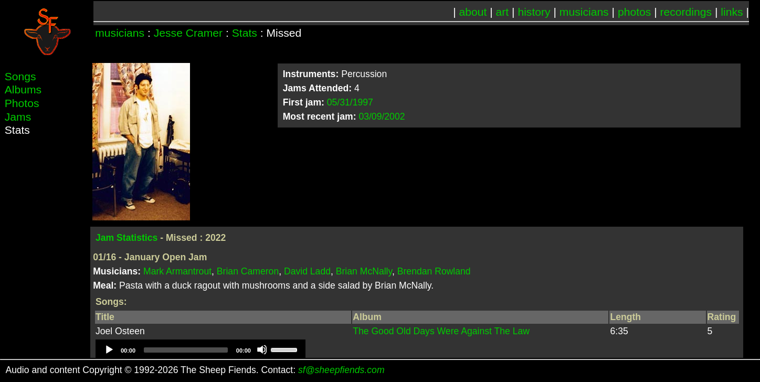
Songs (20, 76)
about (473, 12)
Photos (22, 103)
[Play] (108, 349)
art (502, 12)
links (732, 12)
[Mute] (262, 349)
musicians (584, 12)
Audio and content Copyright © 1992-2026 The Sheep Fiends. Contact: (195, 370)
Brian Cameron (248, 271)
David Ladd (307, 271)
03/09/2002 (381, 116)
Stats (244, 33)
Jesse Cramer (188, 33)
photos (634, 12)
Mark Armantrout (177, 271)
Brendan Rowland (434, 271)
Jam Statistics (126, 237)
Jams (18, 117)
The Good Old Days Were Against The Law (441, 331)
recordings (686, 12)
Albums (23, 89)
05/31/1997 (350, 102)
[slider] (186, 350)
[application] (200, 349)
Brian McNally (364, 271)
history (534, 12)
